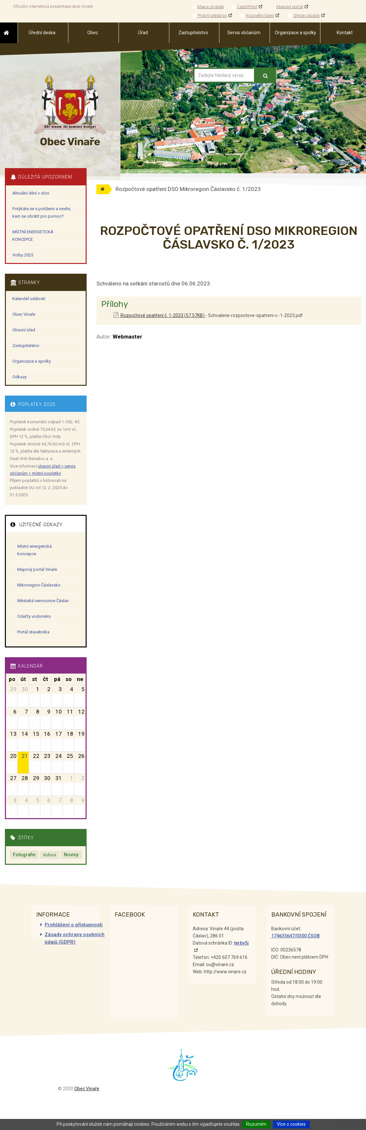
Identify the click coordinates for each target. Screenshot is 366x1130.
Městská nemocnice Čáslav (43, 600)
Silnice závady (304, 15)
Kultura (49, 855)
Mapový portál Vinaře (37, 569)
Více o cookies (291, 1124)
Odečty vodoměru (34, 616)
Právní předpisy (209, 15)
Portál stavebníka (33, 632)
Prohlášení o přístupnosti (74, 925)
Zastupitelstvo (25, 345)
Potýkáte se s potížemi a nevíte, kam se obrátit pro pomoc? (41, 212)
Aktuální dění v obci (30, 193)
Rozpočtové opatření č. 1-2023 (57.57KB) (159, 315)
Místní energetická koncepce (34, 550)
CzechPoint (244, 6)
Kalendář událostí (28, 298)
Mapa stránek (208, 6)
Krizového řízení (257, 15)
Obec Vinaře (23, 314)
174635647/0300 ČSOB (295, 935)
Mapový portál (287, 6)
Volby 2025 (22, 255)
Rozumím (256, 1124)
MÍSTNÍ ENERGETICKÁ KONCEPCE (32, 235)
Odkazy (19, 376)
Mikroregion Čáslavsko (39, 585)
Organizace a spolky (31, 361)
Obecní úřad (23, 329)
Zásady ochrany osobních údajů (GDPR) (75, 938)
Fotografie (24, 854)
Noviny (71, 854)
